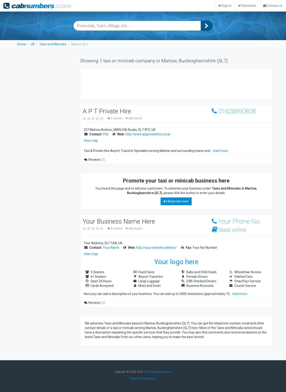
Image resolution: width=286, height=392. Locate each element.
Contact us (272, 5)
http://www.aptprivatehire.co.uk (147, 134)
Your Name (111, 247)
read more (220, 151)
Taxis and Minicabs (52, 44)
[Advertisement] (167, 83)
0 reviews (115, 118)
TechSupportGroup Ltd (157, 371)
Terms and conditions (143, 378)
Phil (105, 134)
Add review (134, 118)
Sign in (224, 5)
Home (21, 44)
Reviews (94, 159)
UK (32, 44)
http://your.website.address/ (156, 247)
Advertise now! (176, 201)
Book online (229, 229)
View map (91, 140)
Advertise (247, 5)
